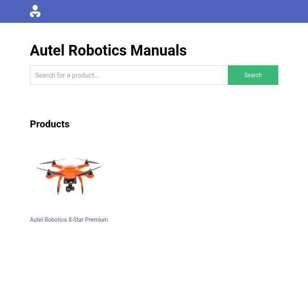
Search (253, 75)
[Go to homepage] (35, 11)
